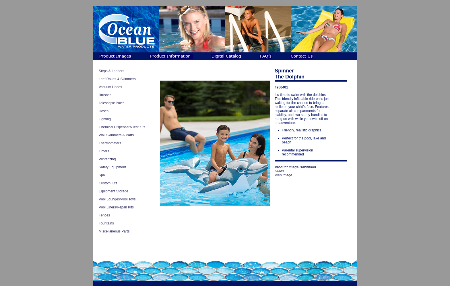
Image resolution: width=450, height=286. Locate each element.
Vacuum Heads (110, 87)
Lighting (105, 119)
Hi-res (279, 171)
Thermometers (110, 143)
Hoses (103, 111)
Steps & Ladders (111, 71)
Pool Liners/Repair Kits (116, 207)
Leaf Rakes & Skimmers (117, 79)
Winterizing (107, 159)
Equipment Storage (113, 191)
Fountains (106, 223)
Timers (104, 151)
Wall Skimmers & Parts (116, 135)
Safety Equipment (112, 167)
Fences (104, 215)
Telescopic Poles (111, 103)
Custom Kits (108, 183)
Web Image (283, 175)
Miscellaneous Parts (114, 231)
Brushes (105, 95)
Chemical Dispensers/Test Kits (122, 127)
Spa (102, 175)
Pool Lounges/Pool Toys (117, 199)
